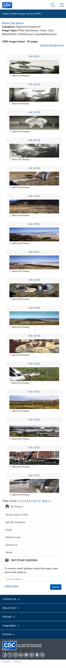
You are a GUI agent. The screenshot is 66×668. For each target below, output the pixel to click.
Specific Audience (15, 522)
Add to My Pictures (20, 75)
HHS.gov (6, 661)
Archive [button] (8, 634)
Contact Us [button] (11, 599)
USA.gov (17, 661)
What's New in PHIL (17, 514)
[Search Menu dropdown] (53, 5)
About (9, 552)
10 (39, 500)
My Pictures (14, 507)
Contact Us (12, 545)
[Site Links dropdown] (61, 5)
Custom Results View (52, 45)
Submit (56, 587)
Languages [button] (11, 625)
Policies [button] (8, 616)
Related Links (13, 537)
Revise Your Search (12, 23)
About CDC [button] (11, 608)
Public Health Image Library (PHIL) (22, 13)
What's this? (12, 586)
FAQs (9, 529)
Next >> (46, 500)
